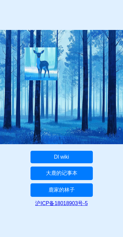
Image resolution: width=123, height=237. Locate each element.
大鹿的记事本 (61, 173)
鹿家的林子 (62, 190)
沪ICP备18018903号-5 (61, 203)
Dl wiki (61, 157)
